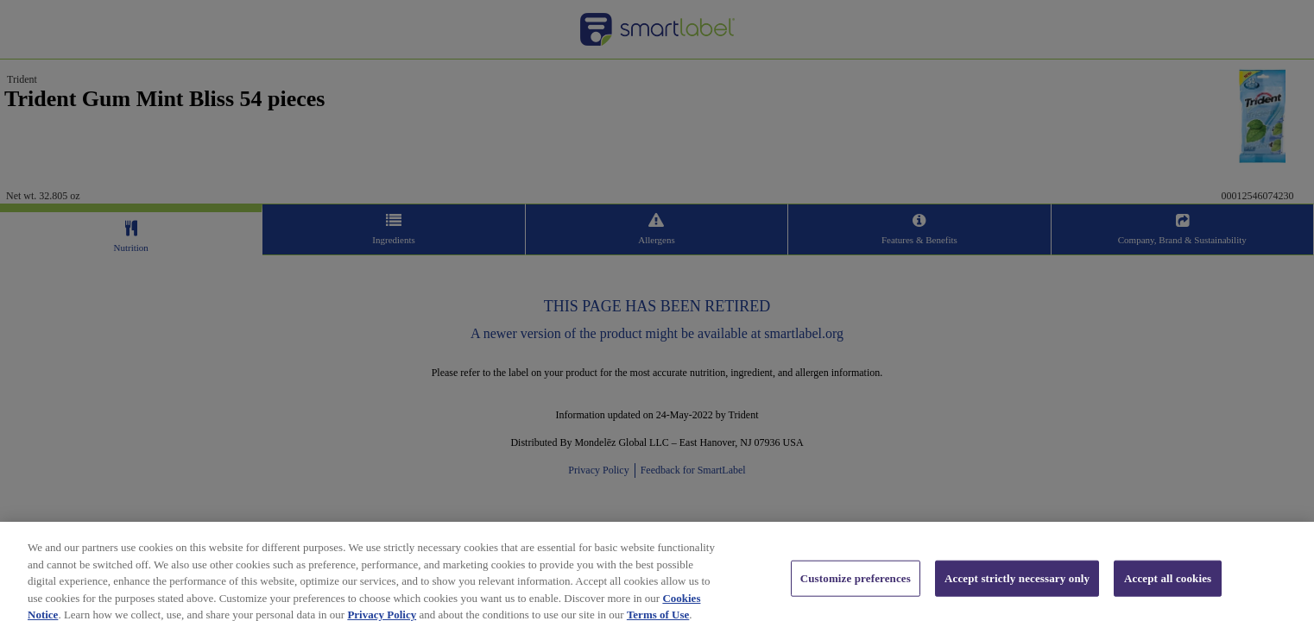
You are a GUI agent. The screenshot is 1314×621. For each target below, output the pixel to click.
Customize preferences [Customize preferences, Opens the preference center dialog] (855, 586)
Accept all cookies (1167, 586)
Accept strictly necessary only (1017, 586)
